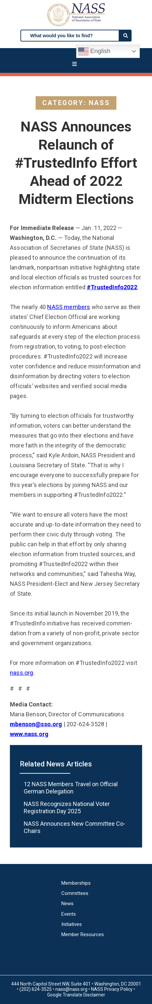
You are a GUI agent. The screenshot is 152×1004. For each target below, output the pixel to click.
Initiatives (71, 924)
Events (68, 914)
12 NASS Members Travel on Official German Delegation (71, 788)
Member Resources (82, 934)
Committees (74, 893)
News (67, 903)
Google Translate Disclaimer (76, 994)
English (94, 51)
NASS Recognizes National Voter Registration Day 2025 (67, 807)
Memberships (76, 883)
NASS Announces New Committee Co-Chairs (74, 827)
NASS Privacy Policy (112, 989)
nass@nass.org (71, 989)
